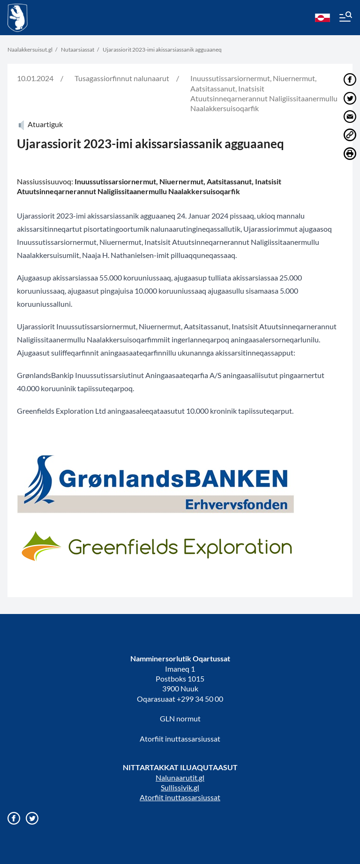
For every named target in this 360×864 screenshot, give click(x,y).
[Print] (350, 153)
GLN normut (180, 718)
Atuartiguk (40, 124)
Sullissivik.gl (180, 787)
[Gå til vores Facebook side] (14, 818)
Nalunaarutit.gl (180, 777)
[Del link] (350, 135)
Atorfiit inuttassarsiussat (180, 738)
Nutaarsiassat (77, 49)
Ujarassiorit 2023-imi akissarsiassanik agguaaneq (162, 49)
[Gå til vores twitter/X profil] (32, 818)
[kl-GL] (322, 17)
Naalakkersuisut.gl (30, 49)
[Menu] (345, 17)
